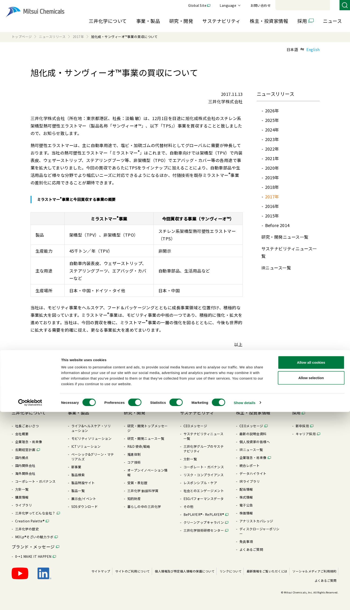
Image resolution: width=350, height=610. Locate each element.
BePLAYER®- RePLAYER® (204, 514)
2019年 (272, 177)
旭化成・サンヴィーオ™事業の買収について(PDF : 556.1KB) (89, 372)
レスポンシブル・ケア (200, 482)
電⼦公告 (246, 505)
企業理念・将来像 (28, 441)
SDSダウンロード (84, 506)
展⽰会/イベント (83, 498)
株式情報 (246, 497)
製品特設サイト (83, 482)
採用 (302, 20)
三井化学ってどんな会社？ (35, 513)
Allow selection (311, 576)
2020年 (272, 168)
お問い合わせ (325, 5)
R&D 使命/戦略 (138, 446)
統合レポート (249, 465)
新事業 (76, 467)
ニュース (332, 20)
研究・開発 (181, 20)
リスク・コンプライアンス (204, 474)
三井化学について (108, 20)
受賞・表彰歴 (137, 482)
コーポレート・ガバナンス (35, 481)
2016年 (272, 206)
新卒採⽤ (302, 426)
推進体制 (134, 454)
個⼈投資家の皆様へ (254, 441)
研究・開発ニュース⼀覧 (284, 237)
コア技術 (134, 462)
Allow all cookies (311, 560)
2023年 (272, 139)
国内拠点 (22, 457)
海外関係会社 (25, 473)
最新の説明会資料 (253, 433)
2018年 (272, 187)
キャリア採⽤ (306, 433)
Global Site (261, 5)
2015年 (272, 216)
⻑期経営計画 (25, 449)
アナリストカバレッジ (256, 521)
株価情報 (246, 513)
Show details (245, 601)
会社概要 (22, 433)
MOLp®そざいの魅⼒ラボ (34, 536)
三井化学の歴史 (27, 529)
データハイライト (253, 473)
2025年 (272, 120)
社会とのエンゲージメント (204, 490)
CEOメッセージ (195, 426)
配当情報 (246, 489)
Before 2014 (277, 225)
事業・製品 (148, 20)
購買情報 (22, 497)
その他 (189, 506)
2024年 (272, 130)
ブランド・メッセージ (33, 547)
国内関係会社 (25, 465)
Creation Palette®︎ (30, 521)
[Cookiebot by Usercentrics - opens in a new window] (30, 600)
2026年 (272, 110)
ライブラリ (23, 505)
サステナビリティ (221, 20)
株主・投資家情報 (269, 20)
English (312, 49)
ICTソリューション (86, 446)
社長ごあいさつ (27, 426)
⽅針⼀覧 (22, 489)
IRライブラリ (249, 481)
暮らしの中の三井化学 (144, 506)
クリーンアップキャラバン (204, 522)
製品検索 (78, 474)
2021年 (272, 158)
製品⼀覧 (78, 490)
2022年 (272, 149)
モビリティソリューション (91, 438)
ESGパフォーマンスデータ (204, 498)
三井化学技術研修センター (204, 530)
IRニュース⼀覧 (276, 268)
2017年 (272, 196)
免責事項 (246, 541)
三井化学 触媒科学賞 (143, 490)
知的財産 (134, 498)
